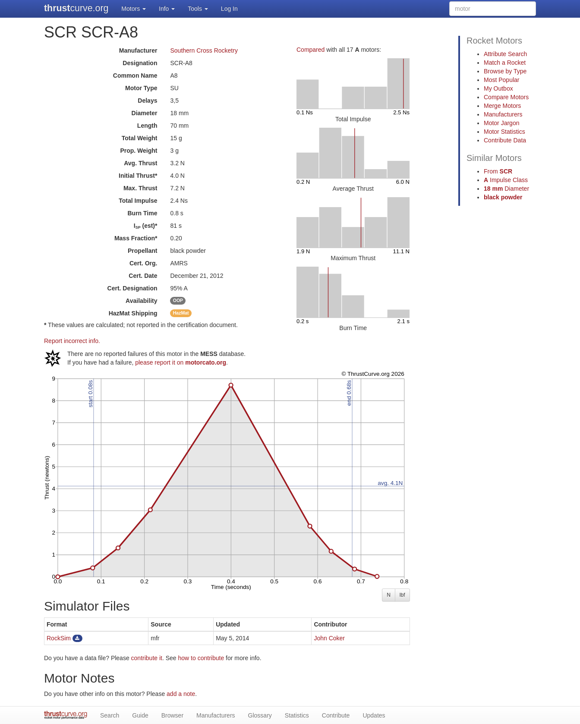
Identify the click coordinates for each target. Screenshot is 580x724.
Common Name (135, 75)
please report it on (180, 362)
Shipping (133, 313)
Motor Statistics (504, 131)
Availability (141, 300)
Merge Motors (502, 105)
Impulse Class (506, 179)
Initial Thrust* (138, 175)
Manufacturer (138, 50)
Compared (310, 49)
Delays (147, 100)
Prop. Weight (138, 150)
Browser (172, 715)
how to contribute (201, 658)
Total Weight (140, 138)
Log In (229, 8)
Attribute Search (505, 53)
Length (147, 125)
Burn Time (143, 213)
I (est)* (146, 226)
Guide (140, 715)
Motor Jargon (501, 123)
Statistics (297, 715)
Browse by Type (505, 71)
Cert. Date (143, 275)
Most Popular (501, 79)
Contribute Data (505, 140)
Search (109, 715)
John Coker (329, 638)
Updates (373, 715)
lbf (402, 595)
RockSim (59, 638)
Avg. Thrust (140, 163)
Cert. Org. (143, 263)
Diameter (145, 113)
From (498, 171)
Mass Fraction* (136, 238)
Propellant (142, 250)
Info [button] (167, 8)
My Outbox (498, 88)
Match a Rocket (505, 62)
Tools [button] (198, 8)
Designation (140, 63)
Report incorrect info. (72, 340)
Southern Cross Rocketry (203, 50)
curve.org (76, 8)
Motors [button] (133, 8)
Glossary (260, 715)
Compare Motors (506, 97)
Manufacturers (503, 114)
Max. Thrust (140, 188)
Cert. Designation (132, 288)
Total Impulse (138, 200)
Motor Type (141, 88)
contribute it (146, 658)
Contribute (336, 715)
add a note (181, 693)
